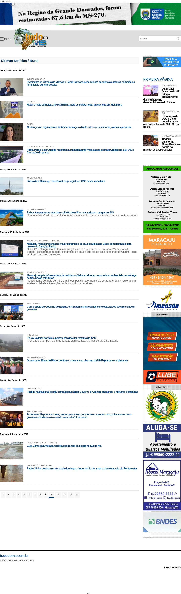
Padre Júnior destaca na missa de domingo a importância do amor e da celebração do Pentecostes (82, 468)
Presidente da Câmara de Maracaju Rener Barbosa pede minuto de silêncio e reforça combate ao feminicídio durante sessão (81, 83)
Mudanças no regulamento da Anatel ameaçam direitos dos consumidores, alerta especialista (79, 127)
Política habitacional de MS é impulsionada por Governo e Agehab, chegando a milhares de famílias (82, 391)
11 (58, 494)
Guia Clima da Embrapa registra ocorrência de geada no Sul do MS (64, 445)
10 (51, 494)
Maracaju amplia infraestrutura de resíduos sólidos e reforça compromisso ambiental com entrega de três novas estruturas (81, 276)
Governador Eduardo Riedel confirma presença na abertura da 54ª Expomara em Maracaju (77, 360)
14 (77, 494)
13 (71, 494)
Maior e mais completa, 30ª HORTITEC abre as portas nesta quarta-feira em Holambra (74, 104)
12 (64, 494)
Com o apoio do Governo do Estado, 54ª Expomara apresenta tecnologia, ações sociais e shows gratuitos (80, 308)
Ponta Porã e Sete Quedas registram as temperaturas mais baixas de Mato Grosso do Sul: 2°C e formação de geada (80, 151)
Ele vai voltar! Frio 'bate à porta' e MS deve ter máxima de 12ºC (61, 338)
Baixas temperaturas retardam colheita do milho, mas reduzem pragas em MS (70, 212)
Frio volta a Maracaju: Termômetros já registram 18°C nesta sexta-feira (66, 181)
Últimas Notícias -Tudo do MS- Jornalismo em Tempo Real (31, 39)
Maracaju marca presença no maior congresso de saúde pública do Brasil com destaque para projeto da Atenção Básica (79, 245)
